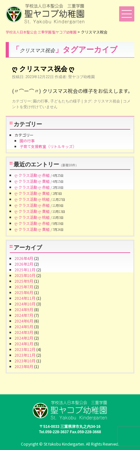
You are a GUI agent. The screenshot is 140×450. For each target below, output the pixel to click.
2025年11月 (25, 269)
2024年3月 (24, 332)
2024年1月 (24, 343)
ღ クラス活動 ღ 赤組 (32, 175)
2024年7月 (24, 315)
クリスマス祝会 (107, 101)
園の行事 (40, 101)
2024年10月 (25, 303)
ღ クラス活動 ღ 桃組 (32, 199)
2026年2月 (24, 264)
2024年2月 (24, 338)
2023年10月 (25, 360)
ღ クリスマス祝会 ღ (43, 68)
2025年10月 (25, 275)
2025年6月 (24, 292)
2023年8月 (24, 366)
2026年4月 (24, 258)
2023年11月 (25, 355)
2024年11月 (25, 298)
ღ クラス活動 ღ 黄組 (32, 181)
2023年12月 (25, 349)
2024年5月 (24, 326)
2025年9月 (24, 281)
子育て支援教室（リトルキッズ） (48, 146)
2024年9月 (24, 309)
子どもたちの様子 (65, 101)
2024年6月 (24, 321)
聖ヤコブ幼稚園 (81, 77)
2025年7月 (24, 286)
